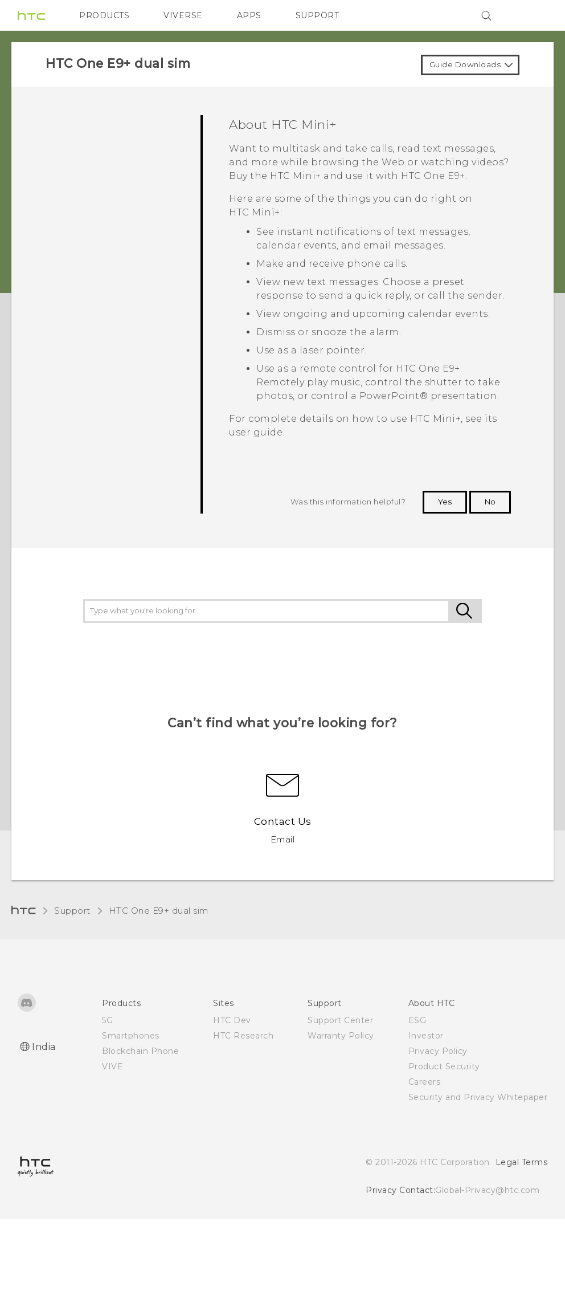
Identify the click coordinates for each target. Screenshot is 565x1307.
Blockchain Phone (140, 1051)
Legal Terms (522, 1162)
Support (72, 910)
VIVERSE (183, 15)
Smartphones (130, 1036)
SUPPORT (317, 15)
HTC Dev (232, 1020)
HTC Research (243, 1036)
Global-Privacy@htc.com (487, 1190)
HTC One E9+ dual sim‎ (158, 910)
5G (107, 1020)
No (490, 501)
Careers (424, 1082)
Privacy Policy (438, 1051)
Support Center (340, 1020)
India (44, 1046)
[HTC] (31, 15)
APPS (249, 15)
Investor (426, 1036)
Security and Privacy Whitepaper (478, 1097)
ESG (417, 1020)
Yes (445, 501)
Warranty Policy (341, 1036)
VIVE (112, 1066)
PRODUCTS (104, 15)
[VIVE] (532, 15)
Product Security (444, 1066)
